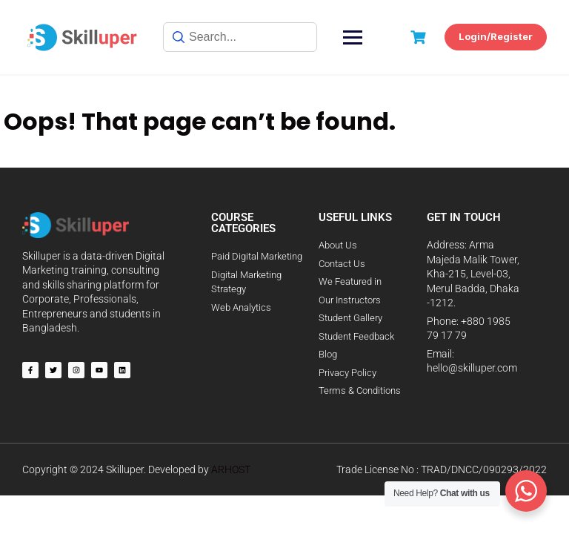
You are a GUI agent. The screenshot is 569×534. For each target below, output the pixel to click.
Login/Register (496, 36)
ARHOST (230, 469)
